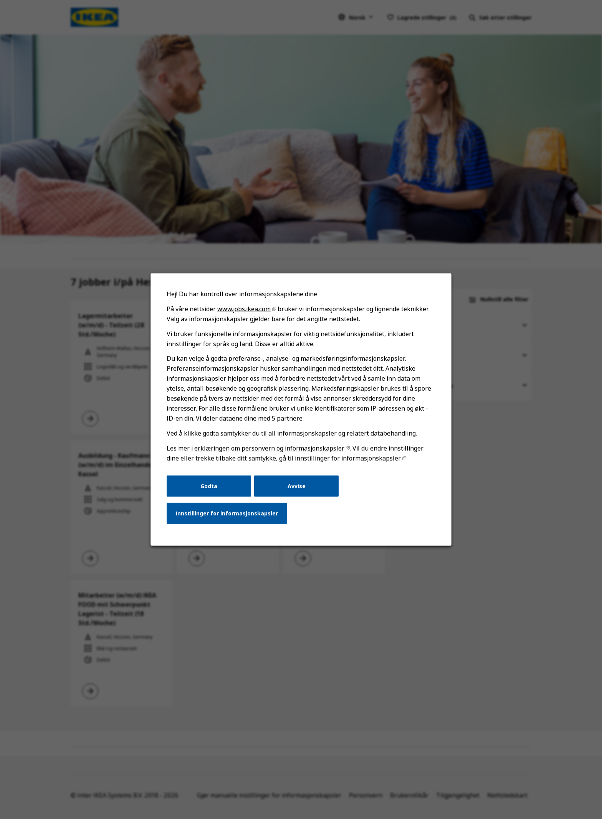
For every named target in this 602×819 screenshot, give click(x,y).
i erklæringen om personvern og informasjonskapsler (267, 448)
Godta (208, 485)
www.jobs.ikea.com (244, 309)
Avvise (297, 485)
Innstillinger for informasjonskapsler (227, 513)
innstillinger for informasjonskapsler (348, 458)
